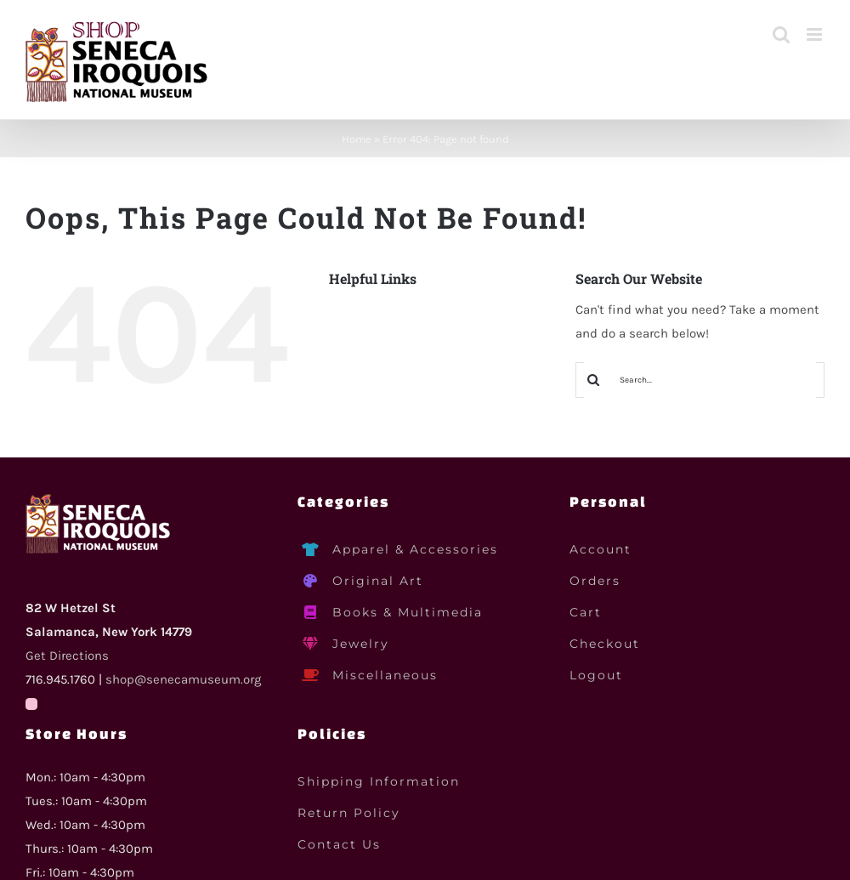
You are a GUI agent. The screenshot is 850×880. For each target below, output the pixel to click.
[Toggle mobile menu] (815, 34)
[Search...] (700, 380)
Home (356, 139)
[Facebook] (31, 704)
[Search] (593, 380)
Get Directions (67, 655)
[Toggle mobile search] (781, 34)
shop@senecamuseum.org (183, 679)
